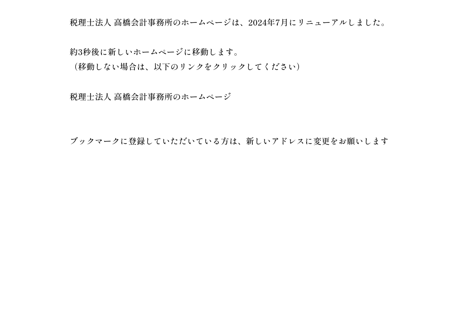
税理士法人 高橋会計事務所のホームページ (150, 96)
